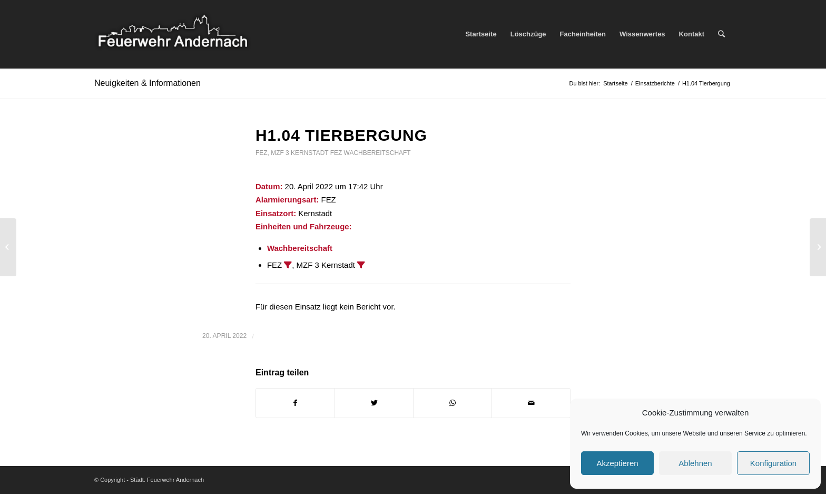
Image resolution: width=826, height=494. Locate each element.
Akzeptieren (617, 463)
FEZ (261, 153)
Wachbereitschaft (377, 153)
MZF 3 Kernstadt (299, 153)
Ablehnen (695, 463)
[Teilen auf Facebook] (295, 403)
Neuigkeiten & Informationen (147, 83)
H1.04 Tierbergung (341, 135)
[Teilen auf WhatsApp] (452, 403)
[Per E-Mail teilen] (531, 403)
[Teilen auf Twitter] (374, 403)
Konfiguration (773, 463)
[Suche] (721, 34)
